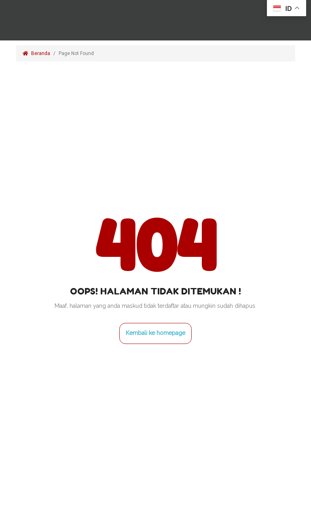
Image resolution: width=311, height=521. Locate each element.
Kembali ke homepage (155, 333)
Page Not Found (77, 53)
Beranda (36, 53)
